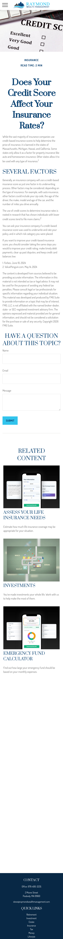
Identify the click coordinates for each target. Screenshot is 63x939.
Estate (31, 921)
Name (6, 350)
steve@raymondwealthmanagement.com (31, 901)
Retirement (32, 914)
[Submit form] (10, 420)
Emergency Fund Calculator (24, 656)
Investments (19, 586)
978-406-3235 (34, 886)
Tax (31, 929)
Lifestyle (31, 936)
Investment (32, 918)
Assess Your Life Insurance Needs (24, 515)
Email (5, 370)
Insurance (31, 925)
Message (7, 390)
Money (31, 932)
